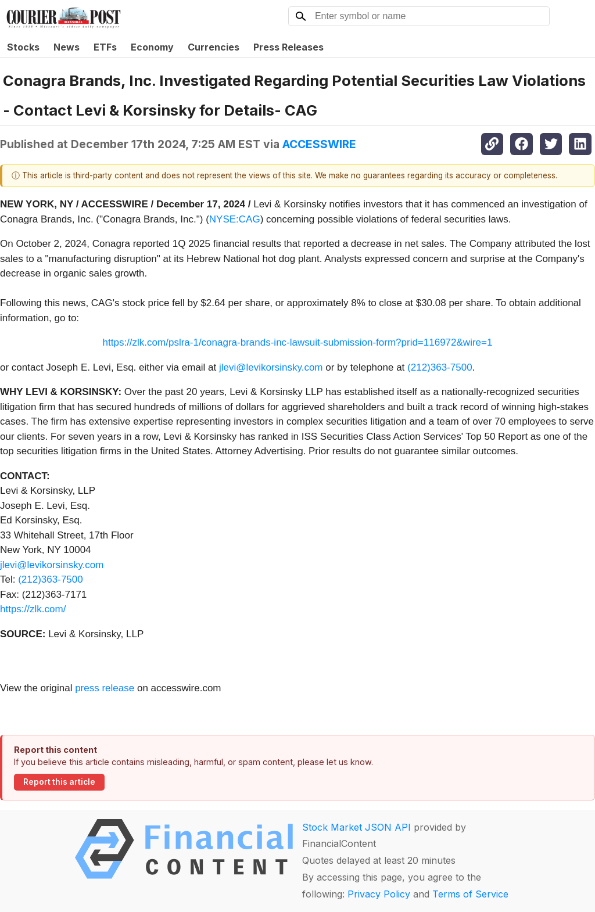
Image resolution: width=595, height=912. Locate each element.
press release (104, 688)
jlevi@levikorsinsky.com (270, 367)
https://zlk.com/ (33, 609)
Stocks (23, 47)
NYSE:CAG (234, 219)
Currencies (213, 47)
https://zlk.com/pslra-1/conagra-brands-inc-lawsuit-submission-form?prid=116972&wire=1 (298, 342)
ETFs (105, 47)
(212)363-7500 (439, 367)
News (66, 47)
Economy (152, 47)
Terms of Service (470, 894)
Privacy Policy (378, 894)
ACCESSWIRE (319, 144)
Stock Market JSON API (356, 827)
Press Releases (288, 47)
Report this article (59, 782)
